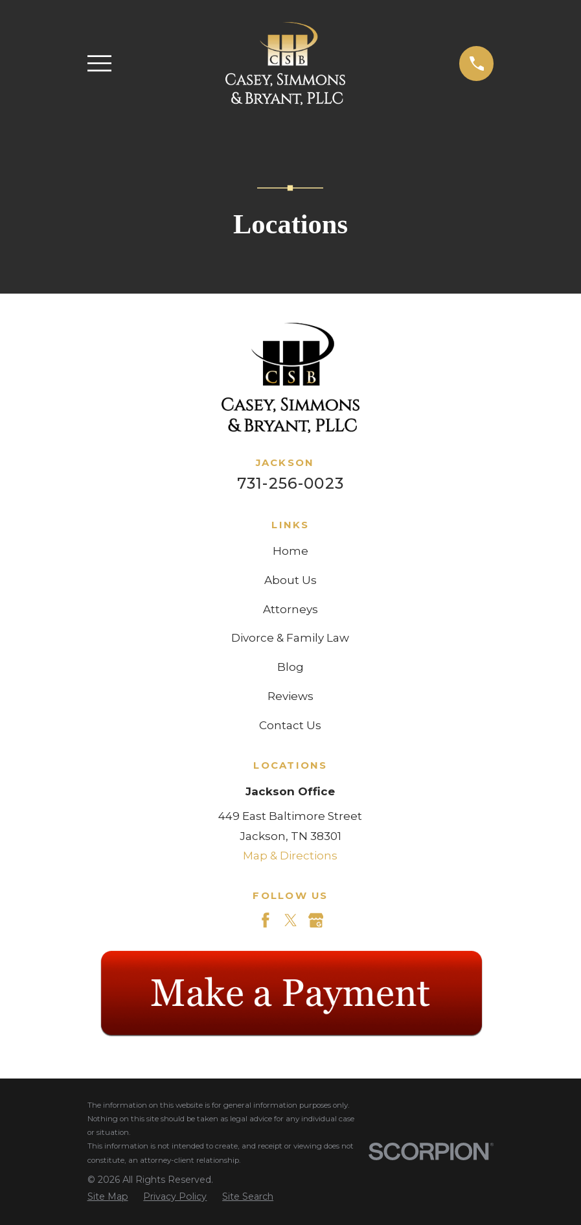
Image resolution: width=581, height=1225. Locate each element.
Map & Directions (290, 855)
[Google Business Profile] (316, 920)
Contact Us (290, 725)
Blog (290, 666)
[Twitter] (291, 920)
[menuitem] (107, 1197)
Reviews (290, 696)
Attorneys (290, 609)
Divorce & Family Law (290, 637)
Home (290, 550)
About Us (290, 580)
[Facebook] (265, 920)
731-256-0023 (290, 483)
